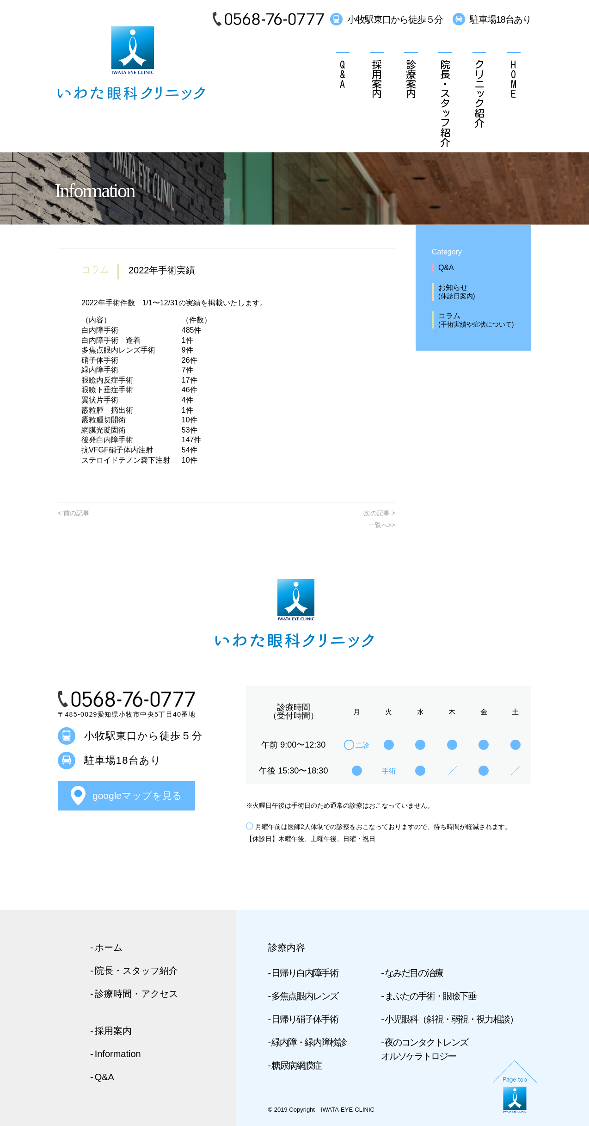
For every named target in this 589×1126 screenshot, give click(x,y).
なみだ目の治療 (414, 973)
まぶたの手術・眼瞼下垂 (430, 996)
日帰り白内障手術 (304, 973)
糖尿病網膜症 (296, 1065)
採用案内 (377, 78)
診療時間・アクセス (136, 994)
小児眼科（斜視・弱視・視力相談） (451, 1019)
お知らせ (482, 292)
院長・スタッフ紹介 (445, 103)
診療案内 (411, 78)
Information (118, 1054)
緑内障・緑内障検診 (308, 1042)
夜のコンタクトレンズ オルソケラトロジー (424, 1049)
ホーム (109, 947)
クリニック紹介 (479, 93)
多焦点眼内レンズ (304, 996)
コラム (482, 320)
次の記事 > (379, 513)
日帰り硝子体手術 (304, 1019)
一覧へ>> (381, 525)
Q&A (342, 73)
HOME (514, 78)
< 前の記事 (73, 513)
